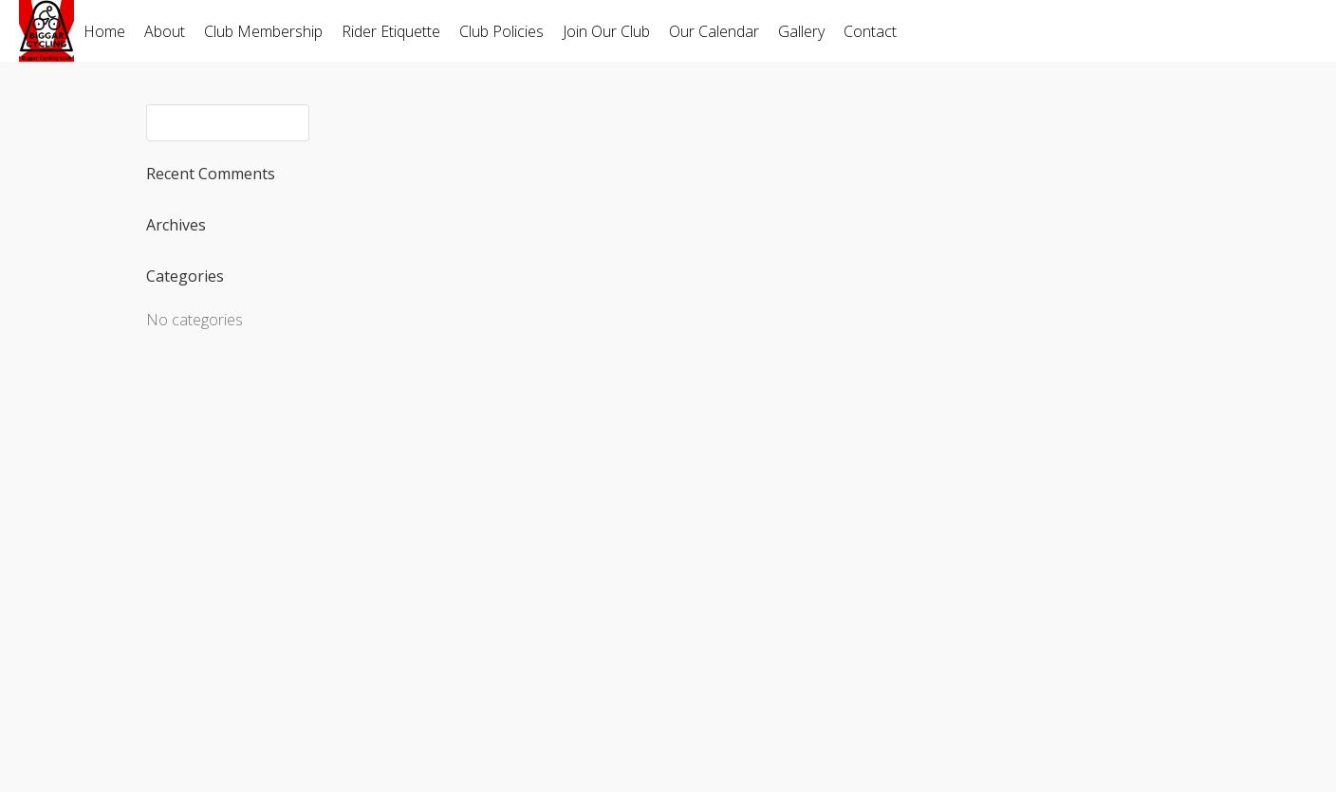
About (164, 31)
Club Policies (501, 31)
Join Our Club (606, 31)
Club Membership (263, 31)
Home (104, 31)
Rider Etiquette (391, 31)
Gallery (801, 31)
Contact (870, 31)
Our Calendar (714, 31)
